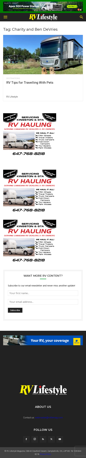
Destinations (13, 78)
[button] (5, 17)
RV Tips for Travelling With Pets (29, 82)
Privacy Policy (45, 454)
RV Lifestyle (12, 96)
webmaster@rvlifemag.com (49, 417)
